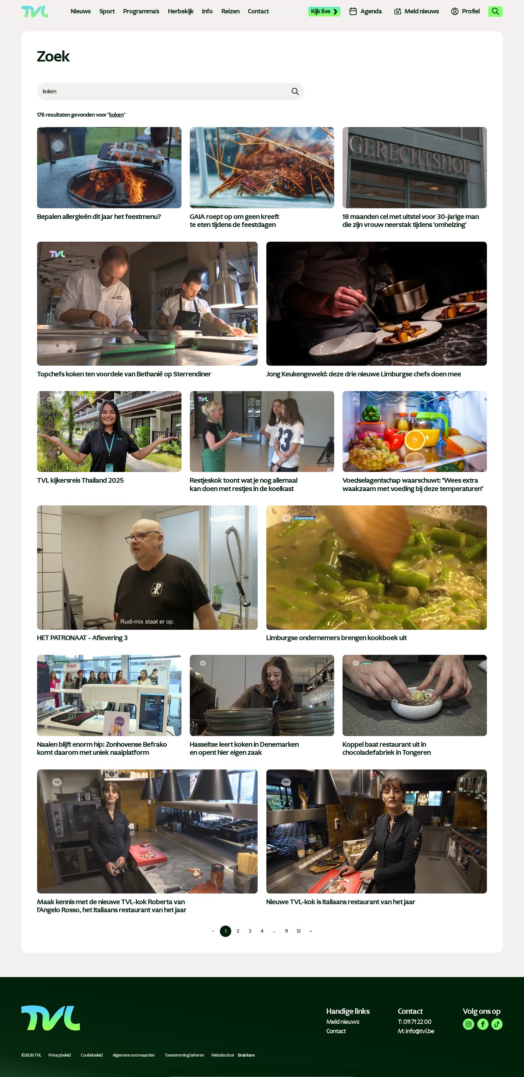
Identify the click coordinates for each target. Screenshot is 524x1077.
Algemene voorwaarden (134, 1055)
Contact (258, 11)
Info (207, 11)
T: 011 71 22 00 (414, 1022)
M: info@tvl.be (416, 1031)
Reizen (231, 11)
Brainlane (246, 1055)
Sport (107, 11)
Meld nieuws (342, 1022)
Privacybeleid (59, 1055)
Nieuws (81, 11)
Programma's (141, 11)
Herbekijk (181, 11)
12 (298, 931)
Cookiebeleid (92, 1055)
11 (286, 931)
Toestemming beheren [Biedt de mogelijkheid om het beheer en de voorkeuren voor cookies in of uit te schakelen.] (184, 1055)
